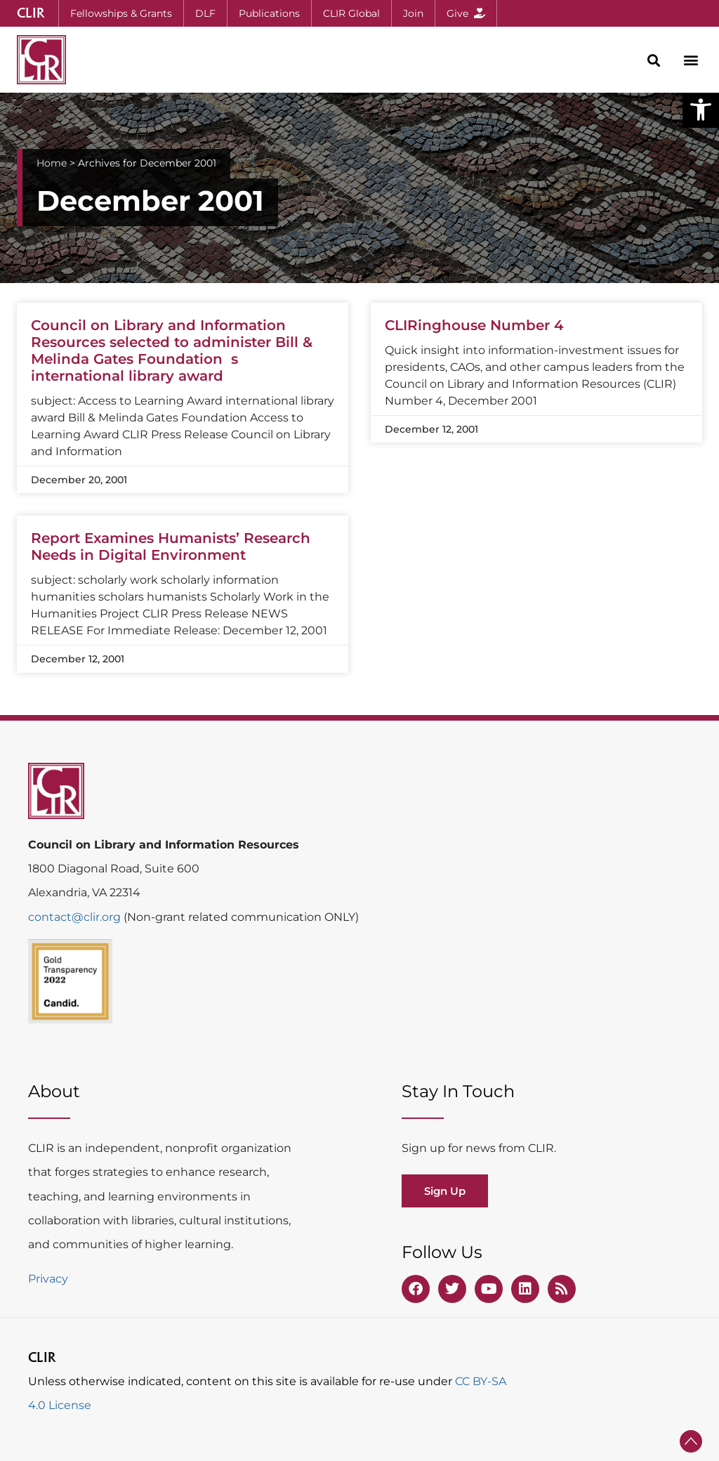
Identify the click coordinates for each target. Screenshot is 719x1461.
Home (52, 163)
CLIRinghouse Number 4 (474, 325)
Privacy (48, 1278)
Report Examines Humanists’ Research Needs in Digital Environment (170, 546)
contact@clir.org (76, 917)
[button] (700, 109)
